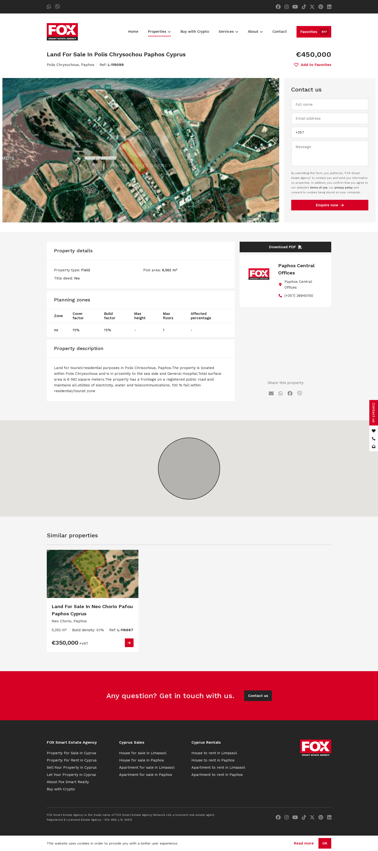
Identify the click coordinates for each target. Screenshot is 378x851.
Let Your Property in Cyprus (71, 775)
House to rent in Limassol (214, 753)
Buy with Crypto (195, 31)
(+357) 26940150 (298, 295)
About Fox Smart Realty (68, 782)
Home (133, 31)
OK (324, 843)
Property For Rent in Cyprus (72, 760)
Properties (159, 31)
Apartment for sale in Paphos (145, 775)
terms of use (318, 187)
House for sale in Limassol (142, 753)
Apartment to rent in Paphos (217, 775)
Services (228, 31)
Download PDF (285, 247)
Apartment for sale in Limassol (147, 767)
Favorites (314, 31)
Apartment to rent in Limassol (218, 767)
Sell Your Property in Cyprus (72, 767)
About (255, 31)
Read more (304, 843)
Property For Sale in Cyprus (71, 753)
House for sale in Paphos (141, 760)
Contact (279, 31)
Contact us (258, 696)
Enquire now (330, 205)
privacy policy (344, 187)
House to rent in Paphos (213, 760)
